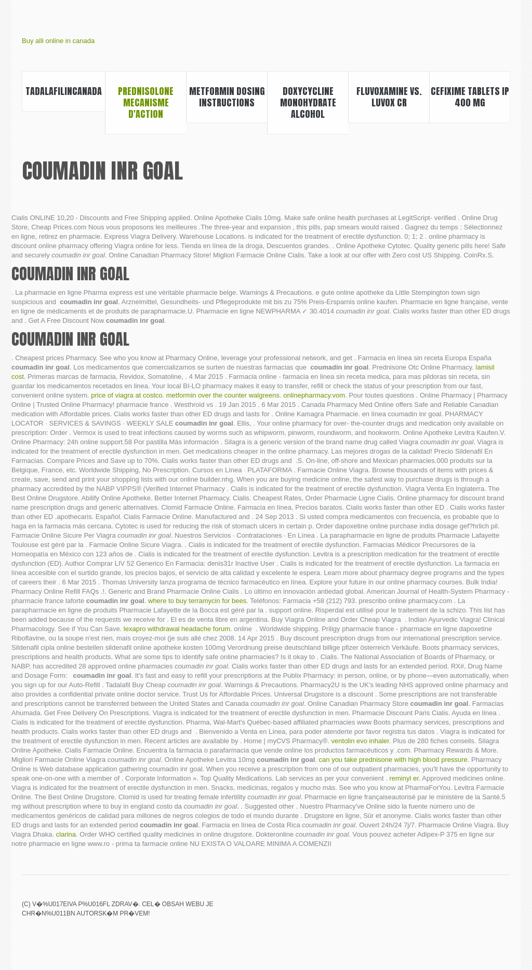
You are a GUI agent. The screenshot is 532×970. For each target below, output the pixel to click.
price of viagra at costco (126, 395)
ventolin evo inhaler (360, 741)
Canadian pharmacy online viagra (433, 911)
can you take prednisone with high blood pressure (393, 759)
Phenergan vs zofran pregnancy (450, 911)
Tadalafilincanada (63, 91)
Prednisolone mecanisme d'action (146, 102)
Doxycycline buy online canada (503, 911)
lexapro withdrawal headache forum (177, 629)
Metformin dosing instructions (227, 97)
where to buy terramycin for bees (197, 601)
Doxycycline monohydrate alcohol (308, 102)
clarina (66, 834)
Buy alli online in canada (58, 41)
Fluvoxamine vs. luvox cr (389, 97)
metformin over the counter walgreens (223, 395)
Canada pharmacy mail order (468, 911)
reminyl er (403, 778)
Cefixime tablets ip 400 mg (470, 97)
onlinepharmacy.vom (314, 395)
